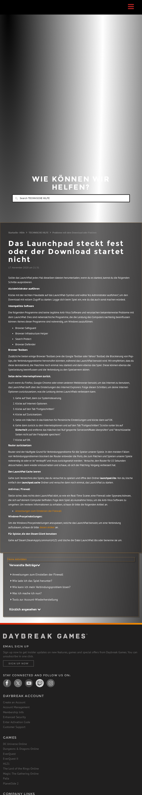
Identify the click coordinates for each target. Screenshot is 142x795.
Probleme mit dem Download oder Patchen (74, 232)
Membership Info (13, 712)
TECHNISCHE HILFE (38, 232)
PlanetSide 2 (11, 783)
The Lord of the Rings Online (21, 768)
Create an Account (14, 702)
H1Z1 (6, 764)
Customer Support (14, 727)
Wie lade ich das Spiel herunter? (32, 581)
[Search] (71, 198)
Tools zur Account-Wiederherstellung (35, 599)
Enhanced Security (14, 717)
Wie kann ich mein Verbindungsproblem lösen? (41, 587)
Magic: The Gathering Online (21, 773)
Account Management (16, 707)
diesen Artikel (47, 527)
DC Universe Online (15, 744)
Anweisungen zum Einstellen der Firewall (38, 511)
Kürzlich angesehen (25, 609)
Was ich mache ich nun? (27, 593)
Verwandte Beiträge (24, 565)
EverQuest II (10, 758)
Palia (6, 778)
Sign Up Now (18, 663)
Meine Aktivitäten (17, 559)
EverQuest (9, 754)
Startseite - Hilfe (16, 232)
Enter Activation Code (16, 722)
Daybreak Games (13, 11)
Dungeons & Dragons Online (21, 749)
